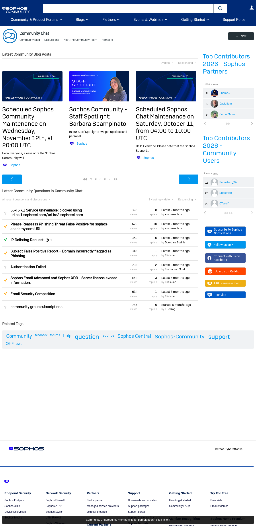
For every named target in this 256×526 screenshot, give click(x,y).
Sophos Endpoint (14, 500)
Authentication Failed (28, 267)
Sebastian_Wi (228, 182)
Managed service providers (103, 506)
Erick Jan (170, 255)
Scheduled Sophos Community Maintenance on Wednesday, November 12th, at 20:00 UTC (28, 127)
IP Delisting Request (26, 240)
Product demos (219, 506)
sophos (108, 335)
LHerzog (170, 309)
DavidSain (225, 103)
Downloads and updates (142, 500)
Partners (109, 19)
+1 (50, 240)
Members (107, 40)
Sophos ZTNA (54, 506)
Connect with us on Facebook (223, 258)
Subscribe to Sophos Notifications (224, 231)
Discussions (51, 40)
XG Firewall (15, 343)
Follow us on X (220, 244)
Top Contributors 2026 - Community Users (226, 149)
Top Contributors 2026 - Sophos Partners (226, 64)
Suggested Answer (5, 226)
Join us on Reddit (223, 271)
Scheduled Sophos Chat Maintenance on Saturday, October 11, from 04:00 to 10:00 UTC (165, 123)
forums (55, 335)
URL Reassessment (224, 283)
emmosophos (173, 214)
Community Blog (30, 40)
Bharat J (224, 93)
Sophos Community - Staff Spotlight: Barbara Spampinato (98, 116)
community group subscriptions (36, 307)
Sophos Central (134, 336)
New (243, 36)
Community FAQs (179, 506)
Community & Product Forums (34, 19)
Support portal (136, 511)
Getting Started (193, 19)
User (251, 7)
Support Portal (234, 19)
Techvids (216, 295)
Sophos (15, 165)
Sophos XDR (12, 506)
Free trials (216, 500)
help (67, 335)
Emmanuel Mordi (175, 269)
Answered (5, 239)
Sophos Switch (54, 511)
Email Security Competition (32, 294)
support (219, 337)
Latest (175, 210)
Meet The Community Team (80, 40)
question (87, 337)
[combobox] (128, 8)
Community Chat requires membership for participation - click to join (128, 520)
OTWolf (224, 203)
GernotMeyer (227, 114)
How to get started (180, 500)
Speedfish (225, 193)
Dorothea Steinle (175, 242)
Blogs (80, 19)
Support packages (138, 506)
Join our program (97, 511)
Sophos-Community (180, 336)
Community (19, 336)
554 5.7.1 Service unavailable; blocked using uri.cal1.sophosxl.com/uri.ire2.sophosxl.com (46, 212)
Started (176, 305)
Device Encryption (15, 511)
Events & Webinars (148, 19)
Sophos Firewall (55, 500)
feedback (41, 335)
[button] (220, 8)
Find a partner (95, 500)
